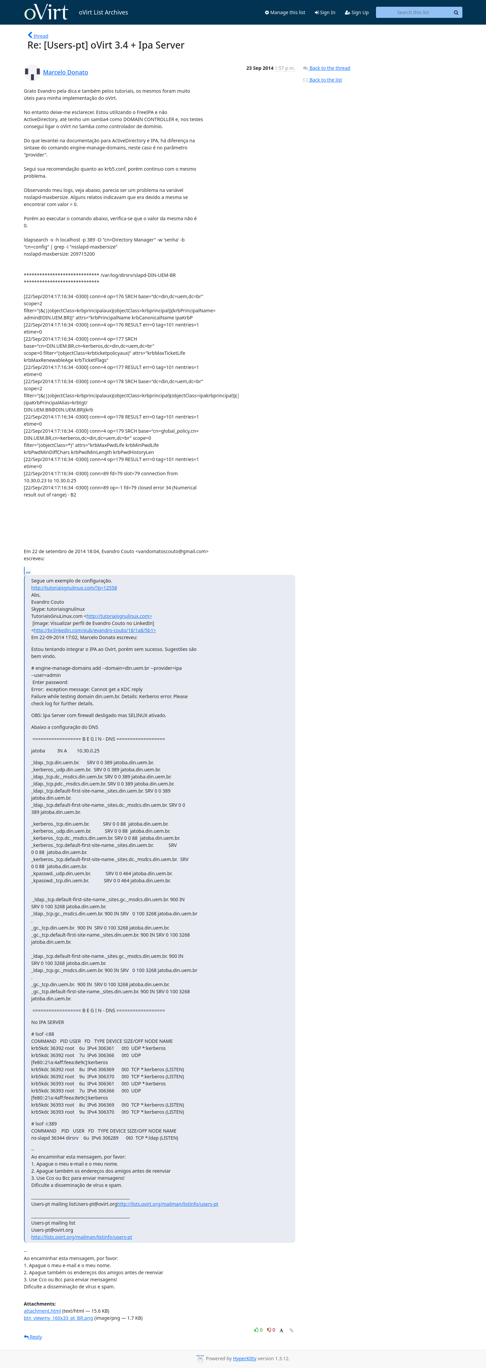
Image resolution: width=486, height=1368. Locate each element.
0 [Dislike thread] (271, 1330)
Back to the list (322, 80)
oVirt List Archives (76, 12)
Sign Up (357, 12)
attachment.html (42, 1311)
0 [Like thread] (259, 1330)
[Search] (456, 12)
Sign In (325, 12)
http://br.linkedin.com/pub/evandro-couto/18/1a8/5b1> (95, 630)
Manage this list (285, 12)
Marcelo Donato (65, 72)
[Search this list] (413, 12)
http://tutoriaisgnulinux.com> (119, 616)
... (28, 570)
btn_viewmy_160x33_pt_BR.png (58, 1318)
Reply (33, 1337)
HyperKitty (244, 1358)
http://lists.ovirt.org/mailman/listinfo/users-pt (167, 1204)
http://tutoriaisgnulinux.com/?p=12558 (74, 588)
